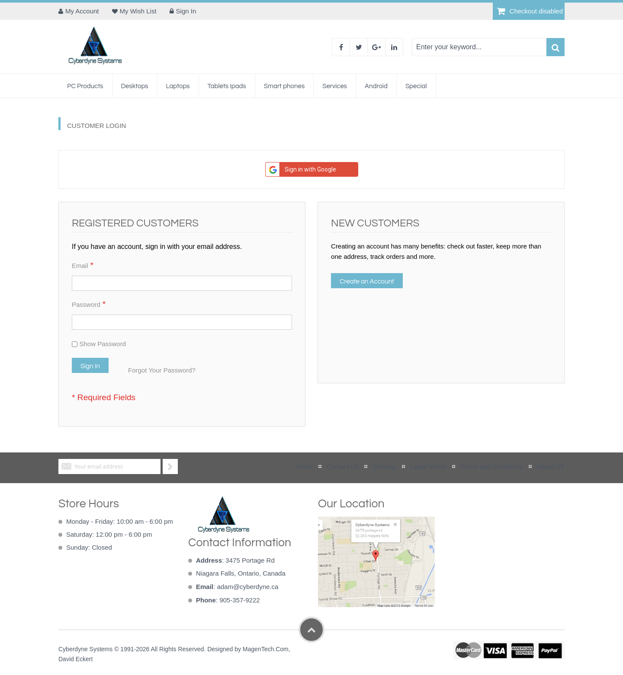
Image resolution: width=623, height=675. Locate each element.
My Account (82, 11)
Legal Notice (428, 466)
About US (551, 466)
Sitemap (384, 466)
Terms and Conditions (491, 466)
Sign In (186, 11)
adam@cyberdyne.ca (247, 586)
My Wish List (138, 11)
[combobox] (479, 47)
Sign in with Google (301, 169)
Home (304, 466)
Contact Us (343, 466)
